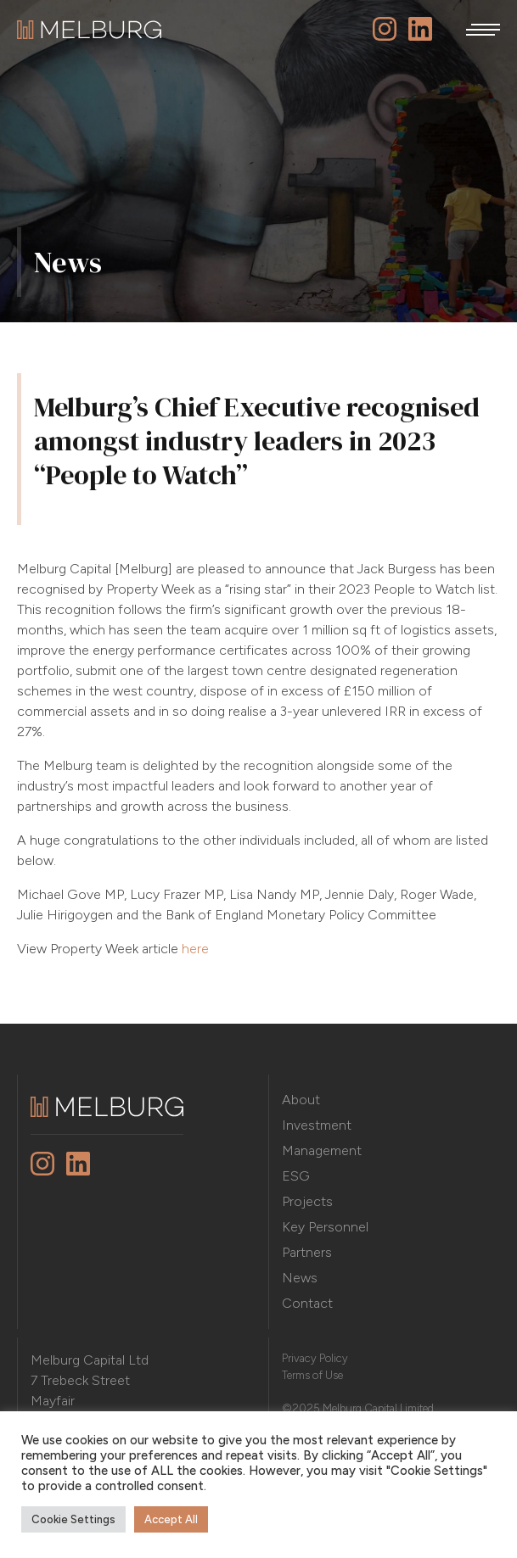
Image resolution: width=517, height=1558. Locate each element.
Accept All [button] (171, 1519)
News (300, 1278)
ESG (296, 1176)
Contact (307, 1303)
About (301, 1100)
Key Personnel (325, 1227)
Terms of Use (312, 1375)
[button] (483, 29)
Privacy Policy (315, 1358)
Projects (307, 1201)
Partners (307, 1252)
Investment (316, 1125)
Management (322, 1150)
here (195, 949)
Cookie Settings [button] (73, 1519)
